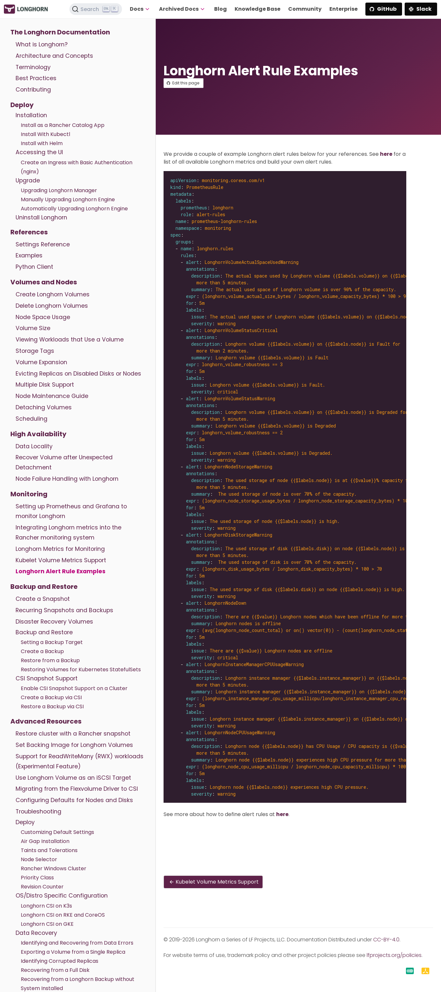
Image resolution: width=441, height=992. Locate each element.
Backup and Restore (44, 586)
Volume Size (33, 328)
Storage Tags (35, 351)
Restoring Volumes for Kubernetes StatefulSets (81, 669)
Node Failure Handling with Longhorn (67, 479)
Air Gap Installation (45, 841)
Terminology (33, 67)
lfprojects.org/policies (394, 955)
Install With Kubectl (45, 134)
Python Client (34, 267)
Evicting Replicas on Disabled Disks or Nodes (78, 374)
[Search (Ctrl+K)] (95, 9)
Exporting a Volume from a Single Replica (73, 952)
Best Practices (36, 78)
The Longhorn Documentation (60, 32)
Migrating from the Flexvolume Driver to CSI (77, 789)
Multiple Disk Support (45, 385)
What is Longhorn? (41, 44)
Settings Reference (43, 244)
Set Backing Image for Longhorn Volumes (74, 745)
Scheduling (31, 419)
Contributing (33, 89)
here (386, 154)
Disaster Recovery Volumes (54, 622)
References (29, 232)
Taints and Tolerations (49, 850)
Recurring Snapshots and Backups (64, 610)
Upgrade (28, 180)
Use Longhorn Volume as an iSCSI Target (73, 778)
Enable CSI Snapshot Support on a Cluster (74, 688)
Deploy (22, 104)
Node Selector (39, 859)
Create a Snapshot (43, 599)
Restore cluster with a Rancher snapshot (73, 734)
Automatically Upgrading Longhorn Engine (74, 208)
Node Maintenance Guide (52, 396)
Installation (31, 115)
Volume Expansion (41, 362)
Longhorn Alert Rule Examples (60, 571)
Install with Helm (42, 143)
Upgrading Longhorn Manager (59, 190)
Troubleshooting (38, 811)
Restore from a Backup (50, 660)
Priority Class (37, 877)
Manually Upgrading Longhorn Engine (68, 199)
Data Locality (34, 446)
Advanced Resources (45, 721)
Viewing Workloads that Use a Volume (70, 339)
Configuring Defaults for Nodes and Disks (74, 800)
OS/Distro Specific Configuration (62, 895)
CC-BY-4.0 (386, 939)
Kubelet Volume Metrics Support (61, 560)
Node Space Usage (43, 317)
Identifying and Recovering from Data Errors (77, 943)
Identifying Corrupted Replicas (59, 961)
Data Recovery (36, 933)
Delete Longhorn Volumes (52, 306)
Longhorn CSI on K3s (46, 906)
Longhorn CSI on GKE (47, 924)
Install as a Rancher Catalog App (62, 125)
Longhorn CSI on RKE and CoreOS (63, 915)
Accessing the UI (39, 152)
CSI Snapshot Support (47, 678)
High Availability (38, 434)
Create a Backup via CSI (51, 697)
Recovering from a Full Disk (55, 970)
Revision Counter (42, 886)
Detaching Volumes (44, 407)
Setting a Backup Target (52, 642)
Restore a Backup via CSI (52, 706)
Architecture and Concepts (54, 56)
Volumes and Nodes (43, 282)
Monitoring (28, 494)
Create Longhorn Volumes (53, 294)
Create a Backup (42, 651)
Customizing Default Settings (57, 832)
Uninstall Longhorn (41, 217)
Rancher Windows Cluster (53, 868)
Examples (29, 255)
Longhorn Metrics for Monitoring (60, 549)
